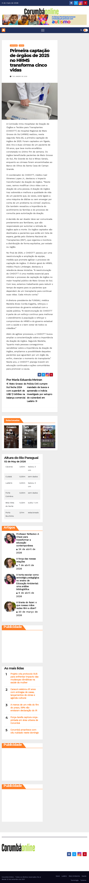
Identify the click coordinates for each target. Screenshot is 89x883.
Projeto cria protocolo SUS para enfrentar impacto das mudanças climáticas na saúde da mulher (24, 678)
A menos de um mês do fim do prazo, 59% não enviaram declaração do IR (24, 707)
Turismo (83, 880)
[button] (81, 30)
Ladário (64, 876)
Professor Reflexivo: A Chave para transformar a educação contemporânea (27, 540)
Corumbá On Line (17, 857)
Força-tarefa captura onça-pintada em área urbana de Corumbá (24, 720)
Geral (58, 876)
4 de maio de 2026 (9, 440)
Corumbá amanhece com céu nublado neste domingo (24, 731)
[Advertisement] (22, 647)
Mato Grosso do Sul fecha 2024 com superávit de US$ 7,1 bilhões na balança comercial (16, 390)
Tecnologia (74, 880)
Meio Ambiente (74, 876)
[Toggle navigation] (43, 30)
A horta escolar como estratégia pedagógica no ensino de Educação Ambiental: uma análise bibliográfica (27, 582)
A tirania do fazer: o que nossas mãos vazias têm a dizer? (26, 605)
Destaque (14, 45)
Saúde (21, 45)
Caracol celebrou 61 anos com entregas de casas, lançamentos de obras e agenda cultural (23, 693)
